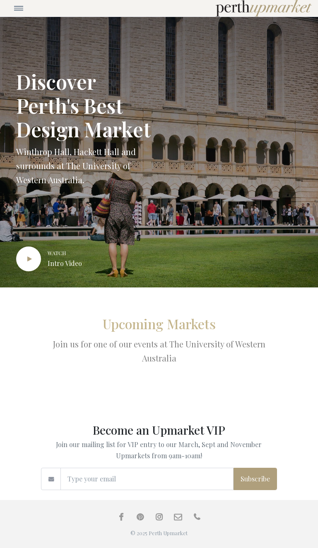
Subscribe (255, 478)
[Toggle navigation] (44, 8)
